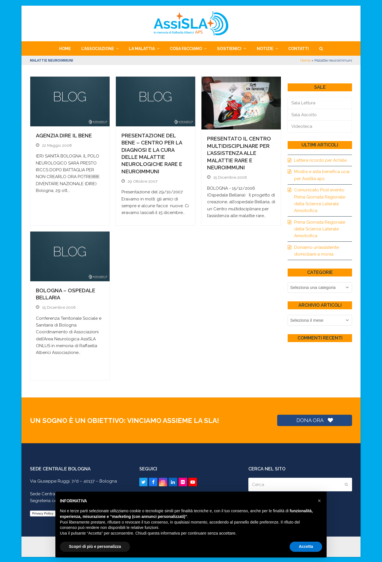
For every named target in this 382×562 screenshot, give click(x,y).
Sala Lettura (303, 102)
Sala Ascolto (304, 114)
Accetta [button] (306, 546)
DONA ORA (314, 419)
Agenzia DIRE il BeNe (64, 136)
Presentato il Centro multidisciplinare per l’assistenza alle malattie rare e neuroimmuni (239, 153)
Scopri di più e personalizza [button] (95, 546)
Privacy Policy (42, 512)
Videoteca (301, 126)
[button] (320, 49)
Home (305, 60)
